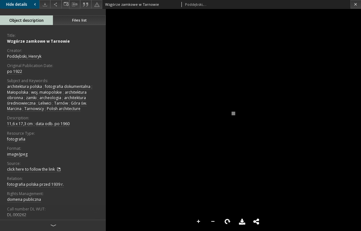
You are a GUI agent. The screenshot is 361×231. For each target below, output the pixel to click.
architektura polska (24, 86)
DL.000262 (16, 215)
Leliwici (44, 103)
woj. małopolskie (46, 92)
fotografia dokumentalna (67, 86)
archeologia (50, 97)
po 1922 (14, 71)
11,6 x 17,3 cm (20, 123)
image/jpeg (17, 154)
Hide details (22, 4)
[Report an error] (96, 4)
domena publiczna (24, 199)
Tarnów (61, 103)
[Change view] (65, 4)
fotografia (16, 139)
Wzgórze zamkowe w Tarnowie (38, 41)
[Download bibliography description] (74, 4)
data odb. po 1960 (53, 123)
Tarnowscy (34, 108)
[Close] (355, 4)
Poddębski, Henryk (24, 56)
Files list (79, 20)
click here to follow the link (34, 169)
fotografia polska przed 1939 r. (35, 184)
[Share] (55, 4)
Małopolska (17, 92)
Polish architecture (63, 108)
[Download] (44, 4)
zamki (31, 97)
